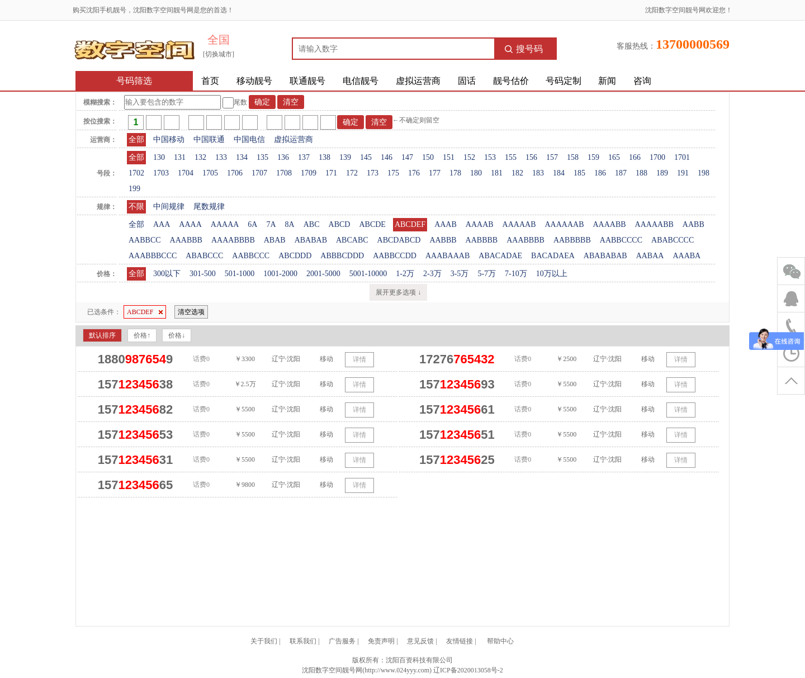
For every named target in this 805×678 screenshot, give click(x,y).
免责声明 (381, 641)
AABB (693, 224)
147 (407, 157)
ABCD (340, 224)
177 (435, 173)
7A (271, 224)
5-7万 (486, 273)
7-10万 (516, 273)
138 (324, 157)
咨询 (642, 81)
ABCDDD (294, 256)
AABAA (650, 256)
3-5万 (460, 273)
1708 (284, 173)
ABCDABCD (399, 240)
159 (593, 157)
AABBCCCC (621, 240)
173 (372, 173)
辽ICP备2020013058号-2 (468, 670)
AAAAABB (654, 224)
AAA (161, 224)
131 (180, 157)
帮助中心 (500, 641)
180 (476, 173)
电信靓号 (360, 81)
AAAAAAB (564, 224)
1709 (308, 173)
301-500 (203, 273)
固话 (467, 81)
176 (414, 173)
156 (531, 157)
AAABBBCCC (153, 256)
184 (559, 173)
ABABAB (311, 240)
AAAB (445, 224)
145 (366, 157)
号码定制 (563, 81)
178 (455, 173)
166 (635, 157)
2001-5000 (323, 273)
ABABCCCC (672, 240)
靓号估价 (511, 81)
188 (641, 173)
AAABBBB (525, 240)
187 (621, 173)
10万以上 (551, 273)
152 (469, 157)
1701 (682, 157)
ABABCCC (204, 256)
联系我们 (303, 641)
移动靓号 (254, 81)
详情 (359, 359)
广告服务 (342, 641)
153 (490, 157)
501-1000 (240, 273)
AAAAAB (519, 224)
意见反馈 (420, 641)
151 (448, 157)
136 (283, 157)
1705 (210, 173)
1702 (136, 173)
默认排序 (102, 335)
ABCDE (372, 224)
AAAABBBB (233, 240)
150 (428, 157)
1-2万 (405, 273)
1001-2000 (280, 273)
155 (511, 157)
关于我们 (263, 641)
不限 (136, 206)
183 (538, 173)
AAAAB (480, 224)
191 (683, 173)
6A (252, 224)
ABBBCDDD (342, 256)
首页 (210, 81)
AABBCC (145, 240)
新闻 (607, 81)
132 (200, 157)
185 (579, 173)
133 (221, 157)
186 (600, 173)
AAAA (190, 224)
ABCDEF (410, 224)
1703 (161, 173)
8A (290, 224)
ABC (312, 224)
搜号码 (524, 49)
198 (703, 173)
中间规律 (168, 206)
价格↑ (142, 335)
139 (345, 157)
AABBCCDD (394, 256)
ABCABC (352, 240)
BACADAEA (553, 256)
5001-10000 (368, 273)
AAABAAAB (447, 256)
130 (159, 157)
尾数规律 (209, 206)
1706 (235, 173)
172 (352, 173)
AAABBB (186, 240)
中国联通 (209, 139)
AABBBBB (572, 240)
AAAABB (609, 224)
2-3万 (432, 273)
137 (304, 157)
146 (386, 157)
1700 (657, 157)
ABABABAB (605, 256)
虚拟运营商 (418, 81)
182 (517, 173)
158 (573, 157)
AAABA (686, 256)
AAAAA (225, 224)
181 (497, 173)
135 (262, 157)
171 (331, 173)
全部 (136, 139)
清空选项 (191, 312)
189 (662, 173)
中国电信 (249, 139)
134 (242, 157)
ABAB (275, 240)
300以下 (167, 273)
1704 (185, 173)
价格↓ (176, 335)
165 (614, 157)
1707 (259, 173)
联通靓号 (307, 81)
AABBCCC (250, 256)
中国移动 (168, 139)
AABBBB (482, 240)
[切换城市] (218, 54)
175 (393, 173)
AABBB (442, 240)
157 (552, 157)
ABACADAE (500, 256)
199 (134, 188)
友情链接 (459, 641)
